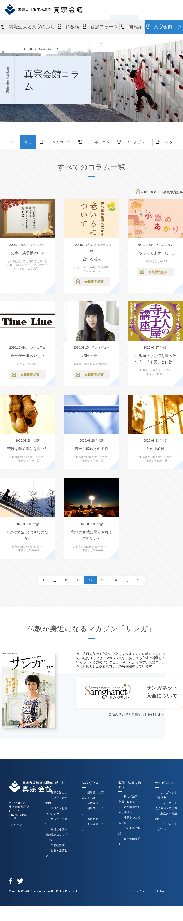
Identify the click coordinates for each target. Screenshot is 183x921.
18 (103, 580)
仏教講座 (72, 29)
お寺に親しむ (55, 783)
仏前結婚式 (58, 845)
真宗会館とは (59, 792)
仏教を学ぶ (46, 49)
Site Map (160, 891)
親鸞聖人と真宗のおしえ (32, 29)
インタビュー (136, 142)
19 (115, 580)
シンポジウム (97, 142)
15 (66, 580)
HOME (28, 49)
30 (139, 580)
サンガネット (164, 783)
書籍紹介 (136, 29)
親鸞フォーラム (104, 29)
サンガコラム (59, 142)
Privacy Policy (138, 891)
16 (78, 580)
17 (90, 580)
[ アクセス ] (17, 824)
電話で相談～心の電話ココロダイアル (56, 835)
